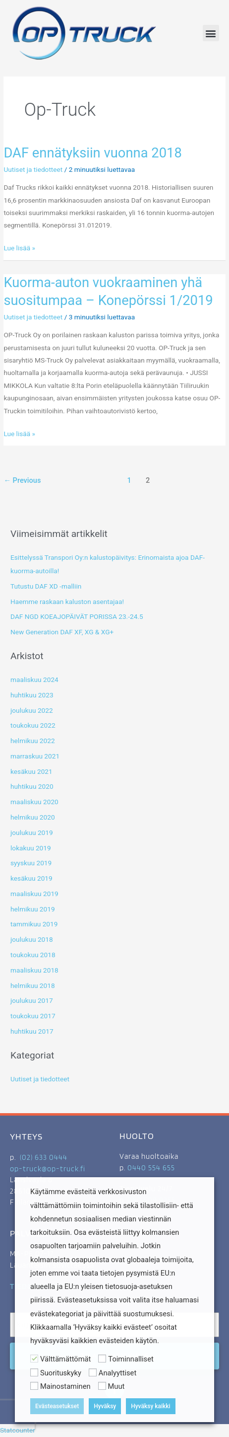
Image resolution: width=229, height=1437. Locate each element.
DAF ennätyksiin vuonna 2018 (92, 153)
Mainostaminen (65, 1386)
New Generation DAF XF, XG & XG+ (62, 632)
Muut (116, 1386)
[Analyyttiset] (93, 1372)
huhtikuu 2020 (32, 786)
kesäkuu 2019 (31, 878)
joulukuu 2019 (31, 832)
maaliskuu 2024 (34, 679)
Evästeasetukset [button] (57, 1406)
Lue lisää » (19, 247)
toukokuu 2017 (33, 1016)
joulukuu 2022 (31, 710)
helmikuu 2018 (32, 985)
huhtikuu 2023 (32, 695)
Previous (22, 480)
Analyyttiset (117, 1372)
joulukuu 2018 (31, 939)
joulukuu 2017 (31, 1000)
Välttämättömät (65, 1359)
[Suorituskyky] (34, 1372)
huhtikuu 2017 (32, 1031)
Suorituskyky (60, 1372)
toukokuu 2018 (33, 955)
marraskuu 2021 (34, 756)
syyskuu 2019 (31, 863)
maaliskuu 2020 (34, 802)
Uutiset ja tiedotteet (32, 169)
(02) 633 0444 (43, 1157)
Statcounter (17, 1430)
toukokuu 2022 (33, 725)
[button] (211, 33)
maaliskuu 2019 (34, 894)
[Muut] (102, 1386)
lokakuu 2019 (30, 848)
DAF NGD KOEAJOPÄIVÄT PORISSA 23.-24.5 (76, 616)
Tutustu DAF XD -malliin (45, 586)
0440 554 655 (151, 1167)
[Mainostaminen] (34, 1386)
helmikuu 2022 (32, 741)
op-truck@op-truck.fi (47, 1168)
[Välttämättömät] (34, 1358)
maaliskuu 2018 (34, 970)
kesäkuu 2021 (31, 771)
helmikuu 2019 (32, 909)
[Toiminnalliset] (102, 1358)
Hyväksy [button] (105, 1406)
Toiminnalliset (130, 1359)
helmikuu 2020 (32, 817)
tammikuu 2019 (33, 924)
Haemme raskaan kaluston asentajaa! (67, 601)
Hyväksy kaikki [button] (150, 1406)
